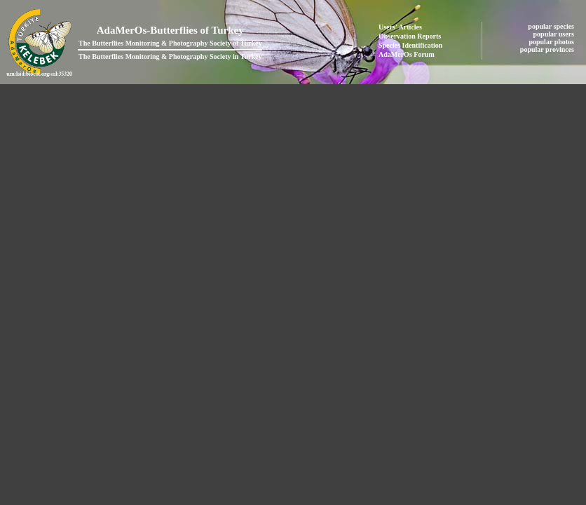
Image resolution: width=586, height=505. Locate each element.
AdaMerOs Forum (407, 54)
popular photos (552, 42)
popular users (554, 34)
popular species (551, 26)
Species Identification (410, 45)
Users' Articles (400, 27)
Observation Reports (410, 36)
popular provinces (548, 49)
